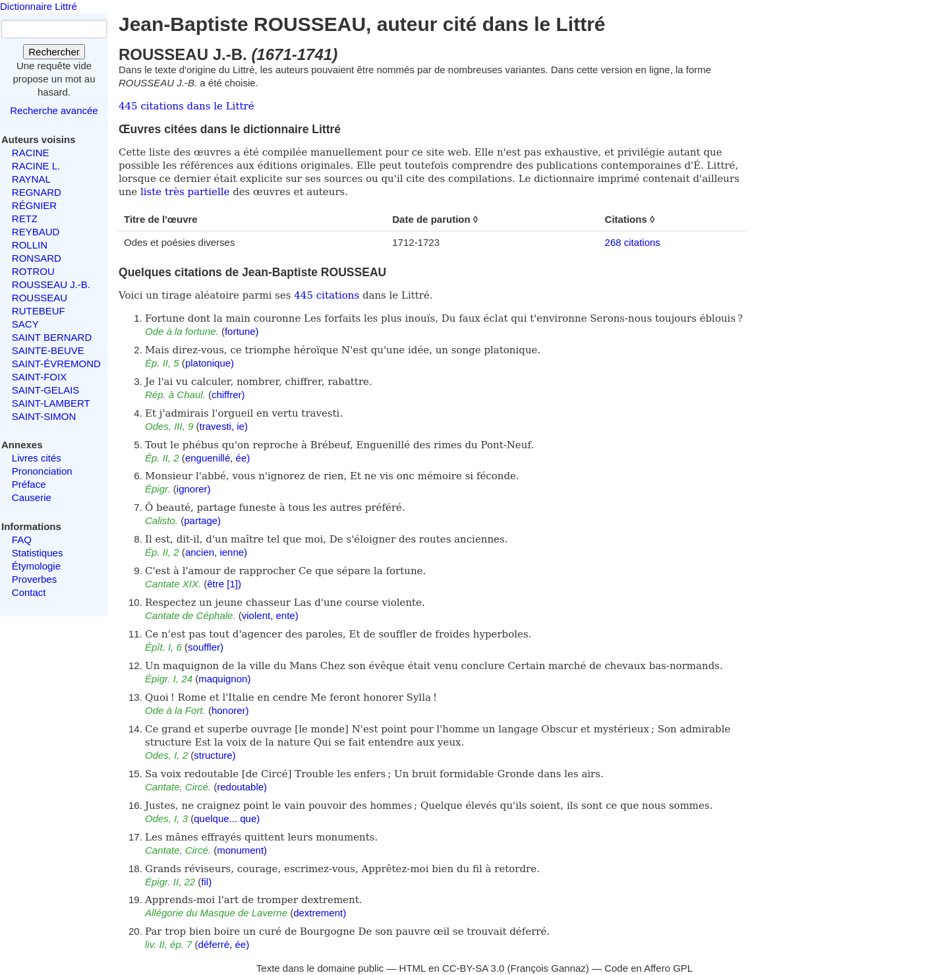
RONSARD (36, 258)
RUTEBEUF (38, 310)
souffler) (205, 647)
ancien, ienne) (216, 552)
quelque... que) (227, 818)
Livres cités (36, 457)
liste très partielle (184, 192)
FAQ (22, 539)
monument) (242, 850)
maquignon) (224, 678)
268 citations (632, 242)
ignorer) (194, 488)
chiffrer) (228, 394)
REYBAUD (36, 231)
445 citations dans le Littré (186, 106)
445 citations (326, 295)
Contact (29, 592)
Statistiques (37, 552)
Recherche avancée (54, 110)
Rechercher (54, 51)
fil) (206, 881)
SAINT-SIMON (44, 416)
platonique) (209, 363)
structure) (214, 755)
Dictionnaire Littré (38, 6)
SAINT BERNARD (52, 337)
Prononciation (42, 471)
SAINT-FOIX (39, 376)
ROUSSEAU (39, 297)
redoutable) (242, 786)
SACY (25, 324)
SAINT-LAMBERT (51, 403)
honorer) (230, 710)
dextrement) (319, 912)
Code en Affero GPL (648, 968)
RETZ (25, 218)
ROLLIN (29, 245)
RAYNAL (31, 179)
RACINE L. (36, 165)
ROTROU (33, 271)
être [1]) (224, 583)
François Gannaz (548, 968)
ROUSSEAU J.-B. (51, 284)
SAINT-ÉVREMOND (56, 363)
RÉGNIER (34, 205)
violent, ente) (270, 615)
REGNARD (36, 192)
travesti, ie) (224, 426)
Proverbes (34, 579)
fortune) (242, 331)
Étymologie (36, 566)
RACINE (30, 152)
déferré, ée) (224, 944)
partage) (202, 520)
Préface (29, 484)
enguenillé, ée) (217, 457)
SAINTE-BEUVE (48, 350)
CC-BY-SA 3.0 (473, 968)
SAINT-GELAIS (46, 390)
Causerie (31, 497)
